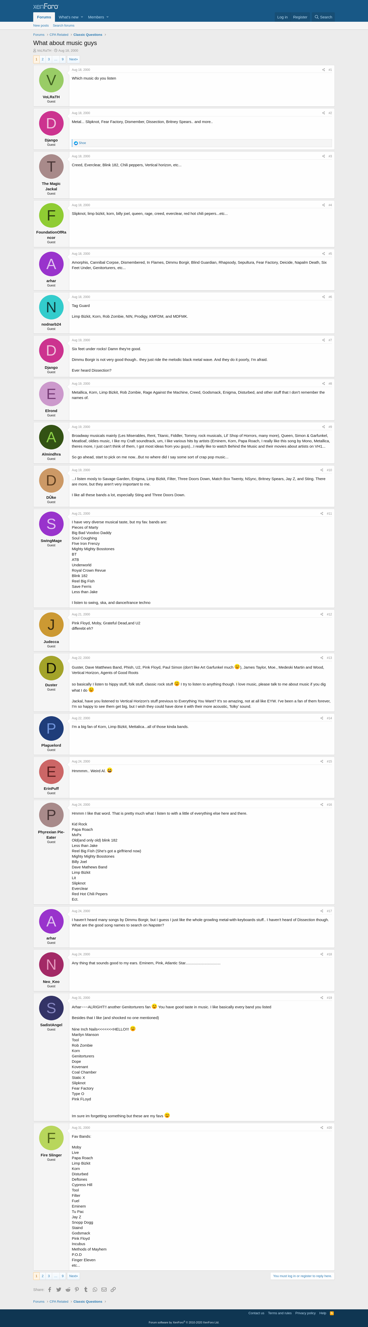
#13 (329, 658)
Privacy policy (305, 1313)
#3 (330, 156)
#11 (329, 513)
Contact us (256, 1313)
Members (96, 17)
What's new (68, 17)
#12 (329, 614)
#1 (330, 70)
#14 (329, 718)
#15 (329, 761)
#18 (329, 954)
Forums (44, 17)
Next (72, 59)
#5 (330, 254)
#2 (330, 113)
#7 (330, 340)
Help (322, 1313)
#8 (330, 383)
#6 (330, 297)
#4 (330, 205)
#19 (329, 998)
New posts (41, 25)
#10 (329, 470)
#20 (329, 1128)
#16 (329, 804)
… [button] (55, 59)
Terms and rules (280, 1313)
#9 (330, 427)
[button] (81, 17)
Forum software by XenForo (184, 1322)
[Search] (323, 17)
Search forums (64, 25)
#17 (329, 911)
